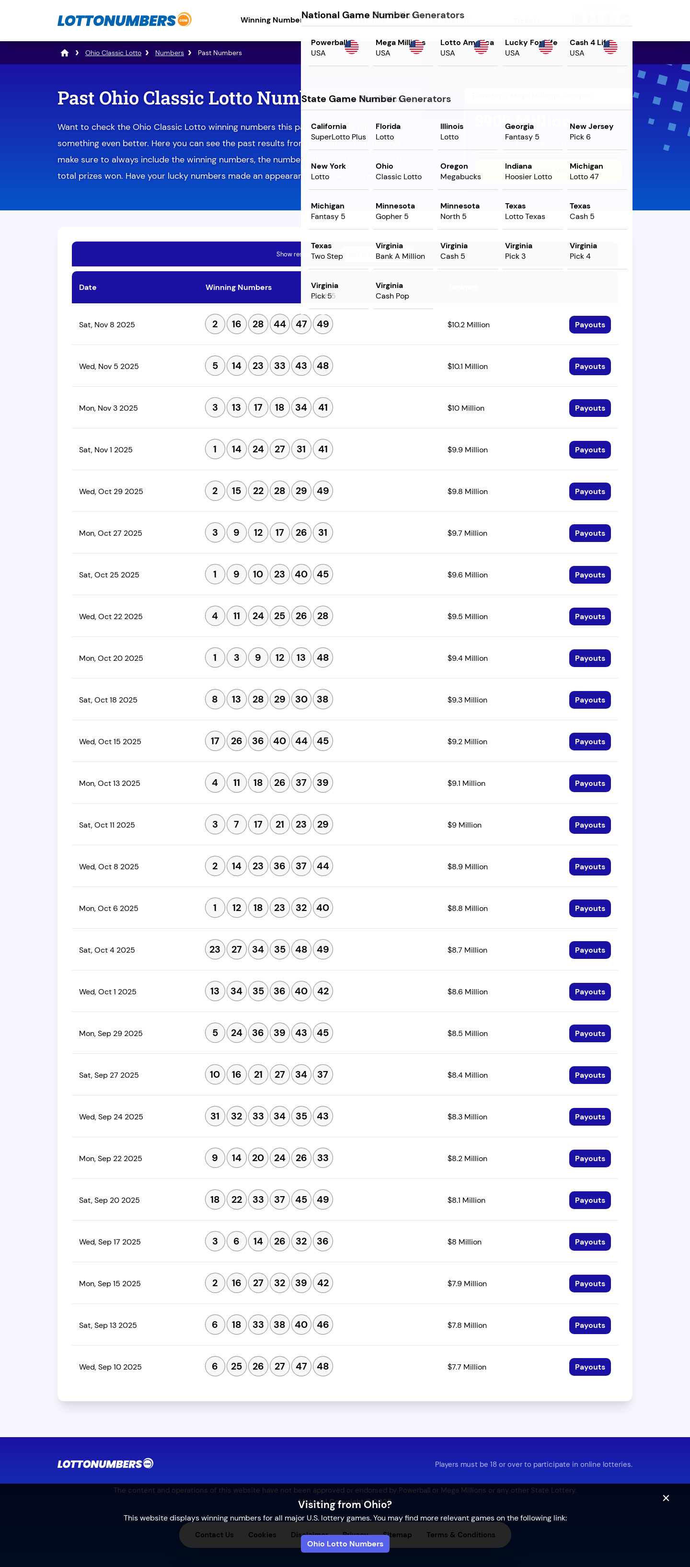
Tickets (527, 21)
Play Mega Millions (548, 171)
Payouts (590, 325)
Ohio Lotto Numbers (345, 1544)
